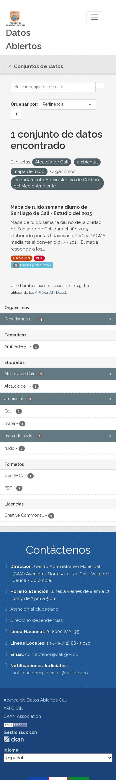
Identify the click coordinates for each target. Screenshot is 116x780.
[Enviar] (100, 85)
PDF (39, 258)
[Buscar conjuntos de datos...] (53, 87)
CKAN (14, 739)
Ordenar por (24, 104)
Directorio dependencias (36, 620)
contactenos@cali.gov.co (52, 654)
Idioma (11, 750)
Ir (15, 114)
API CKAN (13, 708)
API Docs (57, 292)
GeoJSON (21, 258)
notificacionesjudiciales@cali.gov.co (50, 672)
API (38, 292)
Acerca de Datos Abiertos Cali (35, 700)
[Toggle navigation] (94, 17)
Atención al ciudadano (34, 609)
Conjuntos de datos (38, 66)
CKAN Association (22, 716)
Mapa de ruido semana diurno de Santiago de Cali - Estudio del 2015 (51, 210)
